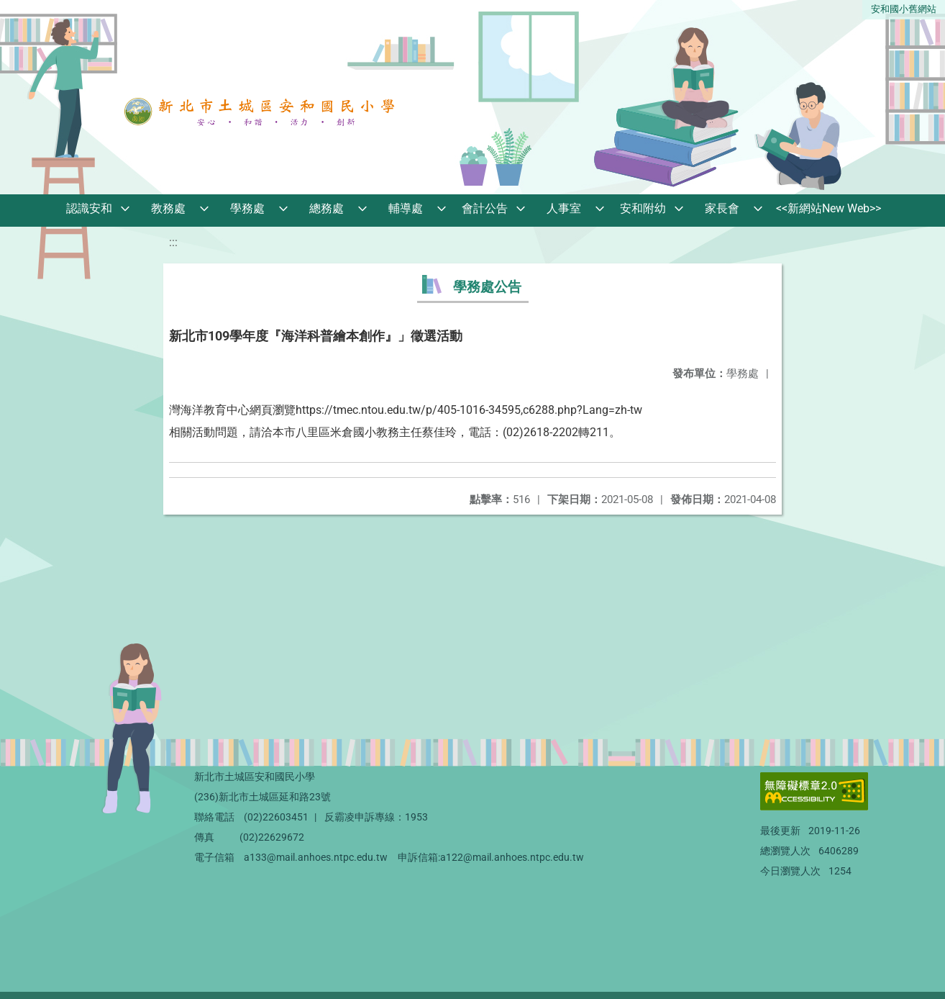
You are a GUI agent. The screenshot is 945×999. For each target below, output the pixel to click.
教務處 (168, 208)
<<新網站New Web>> (828, 208)
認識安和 (89, 208)
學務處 (247, 208)
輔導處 (405, 208)
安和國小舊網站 (903, 9)
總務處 (326, 208)
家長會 (722, 208)
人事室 (564, 208)
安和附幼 (643, 208)
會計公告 (485, 208)
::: (173, 242)
